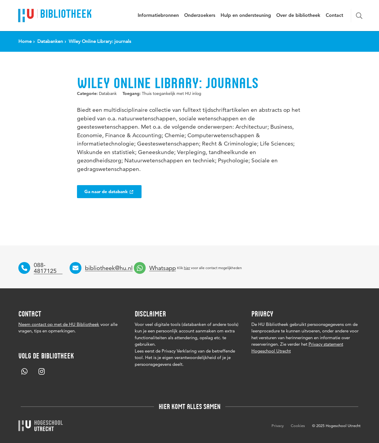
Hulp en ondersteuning (246, 15)
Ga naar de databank (109, 191)
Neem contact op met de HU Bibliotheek (58, 324)
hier (187, 268)
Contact (334, 15)
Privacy (278, 425)
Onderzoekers (199, 15)
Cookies (298, 425)
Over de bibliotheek (298, 15)
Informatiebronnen (158, 15)
